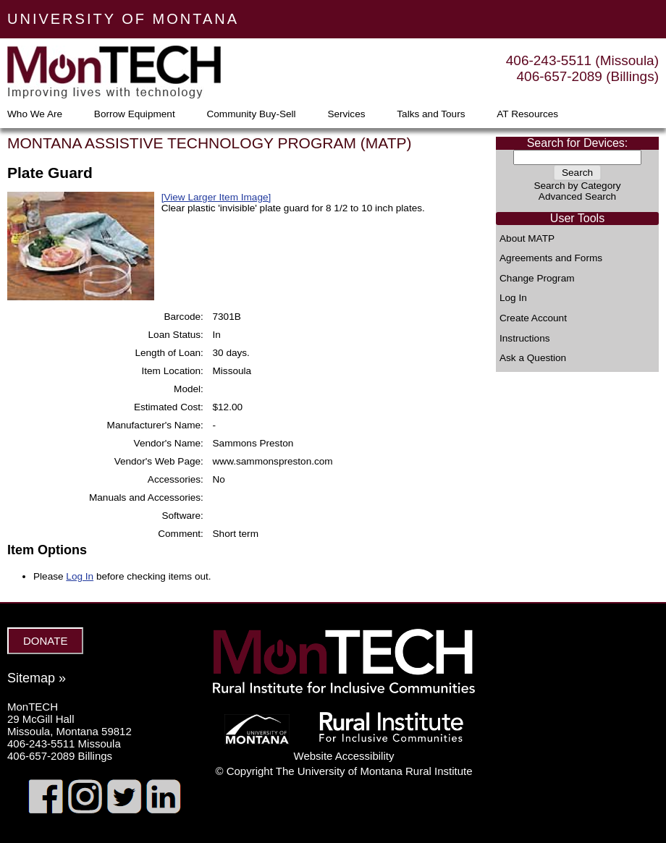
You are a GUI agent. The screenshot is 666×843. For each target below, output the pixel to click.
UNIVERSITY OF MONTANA (123, 19)
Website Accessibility (344, 756)
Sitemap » (36, 678)
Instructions (525, 339)
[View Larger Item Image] (216, 197)
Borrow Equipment (134, 114)
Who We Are (34, 114)
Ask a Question (533, 358)
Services (346, 114)
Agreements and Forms (551, 258)
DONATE (45, 641)
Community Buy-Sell (250, 114)
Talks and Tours (431, 114)
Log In (513, 298)
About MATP (527, 239)
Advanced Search (577, 196)
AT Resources (527, 114)
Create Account (533, 318)
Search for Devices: (577, 143)
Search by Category (577, 185)
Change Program (537, 279)
